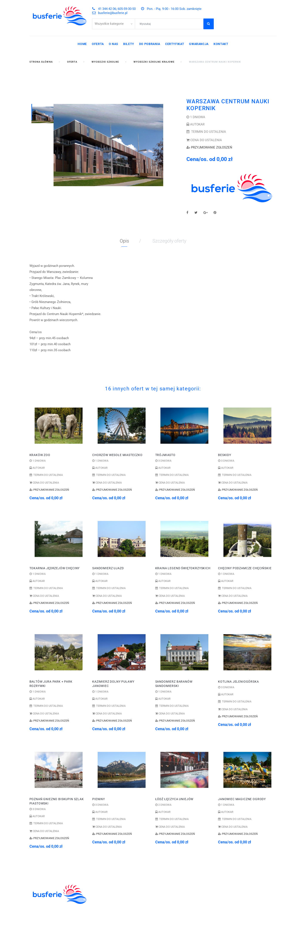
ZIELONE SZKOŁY (106, 895)
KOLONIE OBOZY (106, 885)
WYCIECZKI (101, 904)
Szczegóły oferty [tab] (169, 241)
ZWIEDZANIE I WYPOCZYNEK (116, 900)
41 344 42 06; (170, 885)
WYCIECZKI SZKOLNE (110, 890)
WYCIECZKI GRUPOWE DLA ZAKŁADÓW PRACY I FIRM (114, 920)
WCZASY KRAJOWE (108, 909)
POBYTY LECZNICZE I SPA (113, 914)
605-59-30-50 (194, 885)
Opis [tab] (124, 241)
